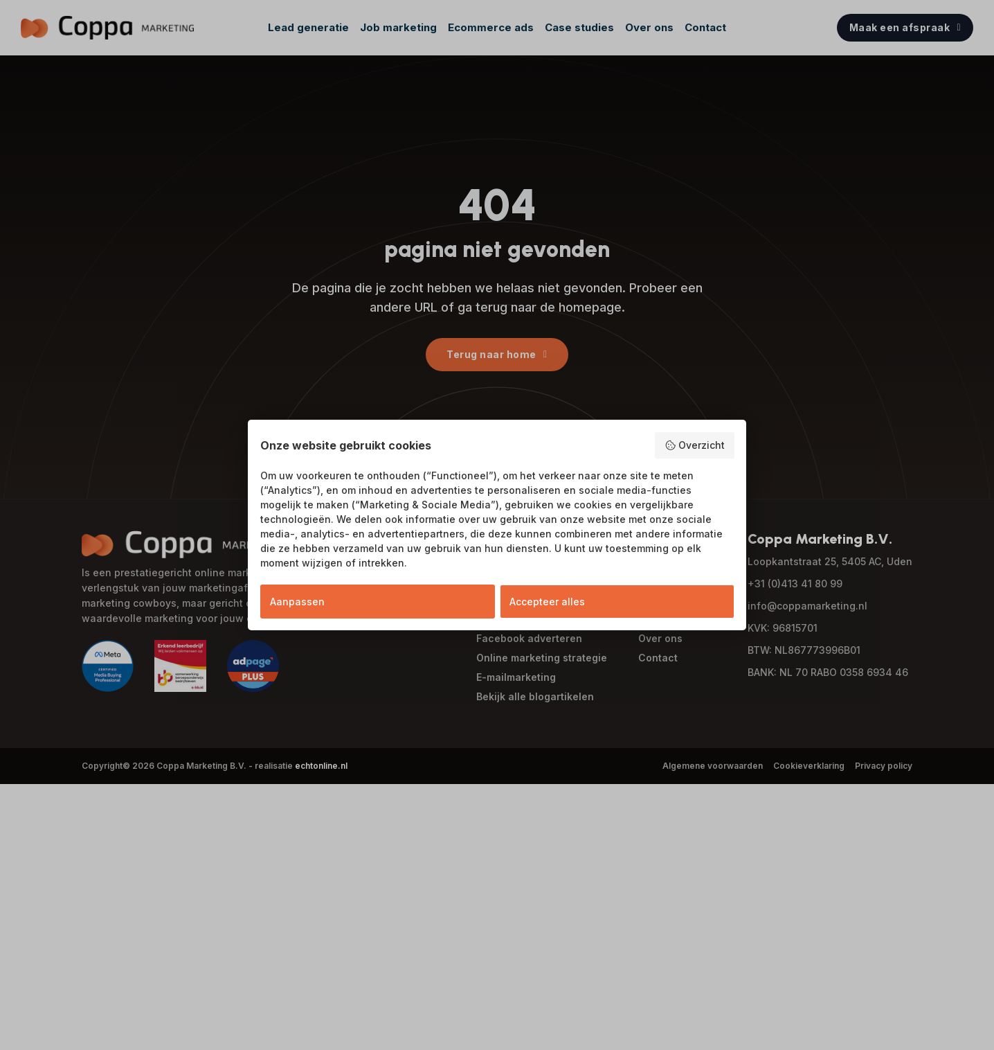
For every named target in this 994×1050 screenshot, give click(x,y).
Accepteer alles (547, 601)
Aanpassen (297, 601)
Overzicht (695, 445)
